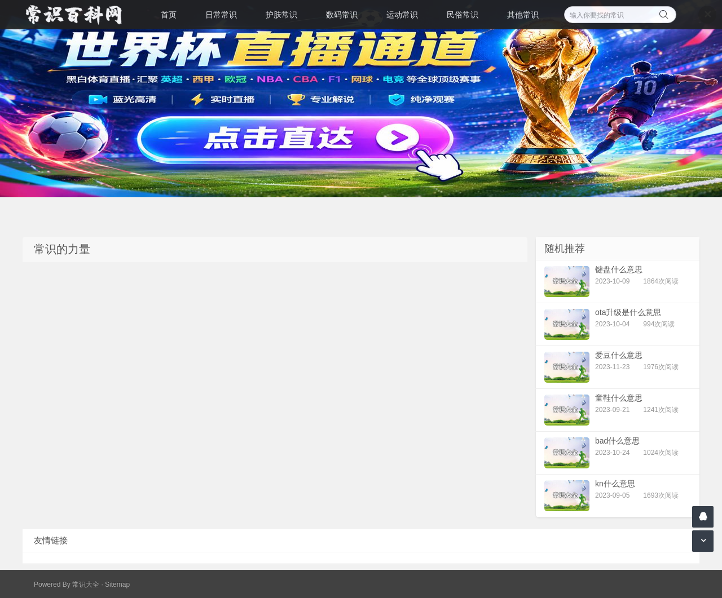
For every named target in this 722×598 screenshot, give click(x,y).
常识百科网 (79, 14)
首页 (169, 14)
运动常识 (402, 14)
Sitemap (117, 584)
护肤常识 (281, 14)
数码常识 (342, 14)
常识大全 (85, 584)
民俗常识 (462, 14)
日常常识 (221, 14)
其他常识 (523, 14)
